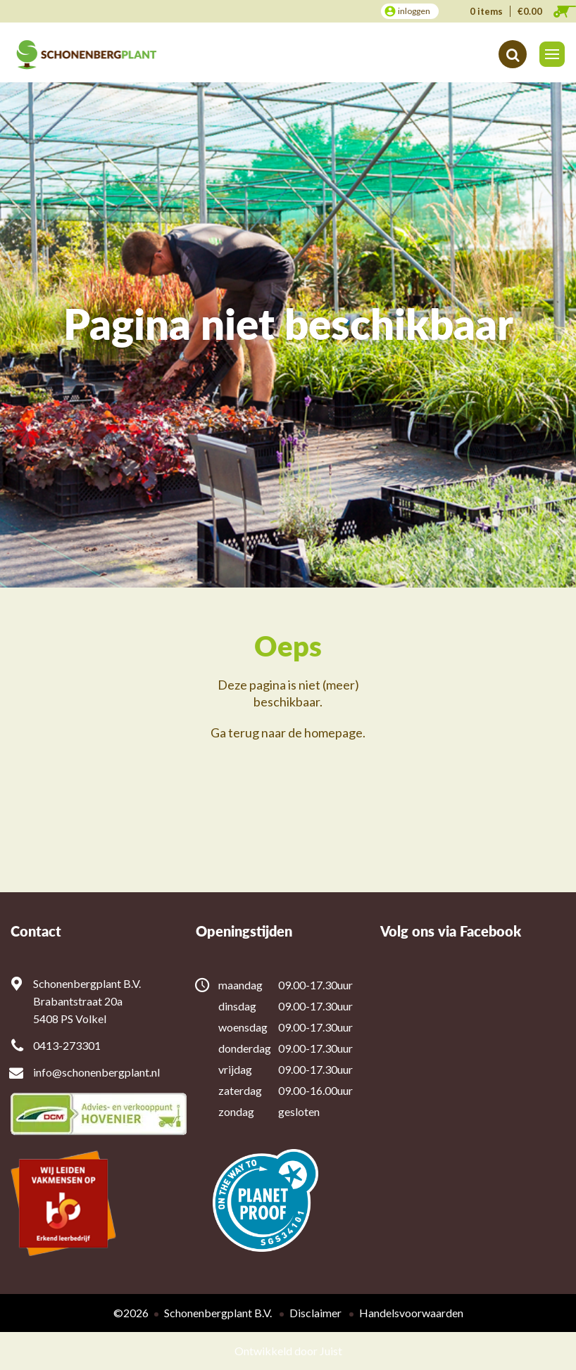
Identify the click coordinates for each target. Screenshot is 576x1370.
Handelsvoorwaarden (411, 1312)
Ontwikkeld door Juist (288, 1350)
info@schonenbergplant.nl (96, 1072)
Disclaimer (315, 1312)
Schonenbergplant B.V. (218, 1312)
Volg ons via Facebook (450, 931)
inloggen (414, 11)
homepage (333, 732)
